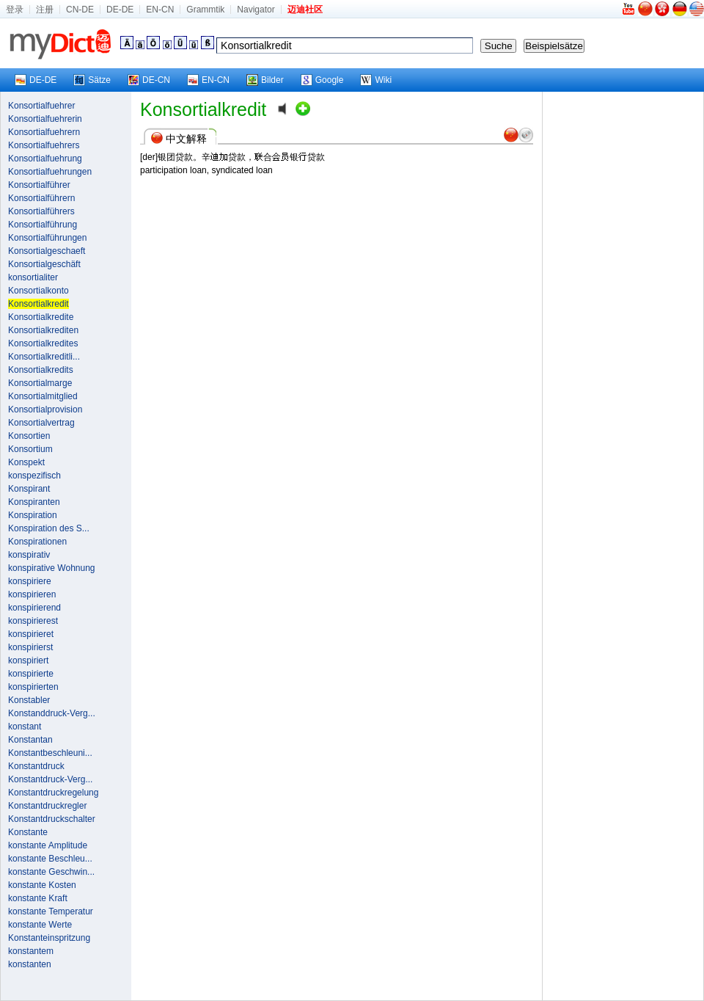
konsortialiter (33, 277)
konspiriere (29, 581)
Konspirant (29, 489)
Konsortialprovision (45, 409)
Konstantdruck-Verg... (50, 779)
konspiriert (28, 660)
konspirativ (29, 555)
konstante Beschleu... (50, 858)
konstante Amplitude (47, 845)
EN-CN (160, 9)
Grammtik (205, 9)
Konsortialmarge (40, 383)
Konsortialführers (41, 211)
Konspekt (26, 462)
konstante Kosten (42, 885)
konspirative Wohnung (51, 568)
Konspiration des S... (48, 528)
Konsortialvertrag (41, 423)
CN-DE (80, 9)
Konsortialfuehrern (44, 132)
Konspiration (32, 515)
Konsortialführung (42, 224)
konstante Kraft (37, 898)
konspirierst (30, 647)
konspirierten (33, 687)
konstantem (31, 951)
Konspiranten (34, 502)
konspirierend (34, 608)
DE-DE (119, 9)
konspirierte (31, 674)
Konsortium (30, 449)
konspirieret (31, 634)
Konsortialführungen (47, 238)
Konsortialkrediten (43, 330)
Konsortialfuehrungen (50, 172)
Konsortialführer (39, 185)
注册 (45, 9)
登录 (14, 9)
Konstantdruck (36, 766)
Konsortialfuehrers (43, 145)
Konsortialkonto (38, 290)
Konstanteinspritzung (49, 938)
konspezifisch (34, 475)
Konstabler (29, 700)
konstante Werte (40, 925)
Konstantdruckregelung (53, 792)
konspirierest (33, 621)
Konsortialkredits (40, 370)
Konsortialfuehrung (45, 158)
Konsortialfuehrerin (45, 119)
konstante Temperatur (50, 911)
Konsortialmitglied (43, 396)
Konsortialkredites (43, 343)
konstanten (29, 964)
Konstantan (30, 740)
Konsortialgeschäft (44, 264)
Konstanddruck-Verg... (51, 713)
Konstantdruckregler (47, 806)
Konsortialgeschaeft (46, 251)
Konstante (28, 832)
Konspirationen (37, 541)
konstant (24, 726)
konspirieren (32, 594)
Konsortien (29, 436)
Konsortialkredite (40, 317)
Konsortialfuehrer (41, 106)
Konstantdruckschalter (51, 819)
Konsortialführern (41, 198)
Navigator (255, 9)
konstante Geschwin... (51, 872)
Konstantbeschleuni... (50, 753)
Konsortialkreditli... (44, 357)
